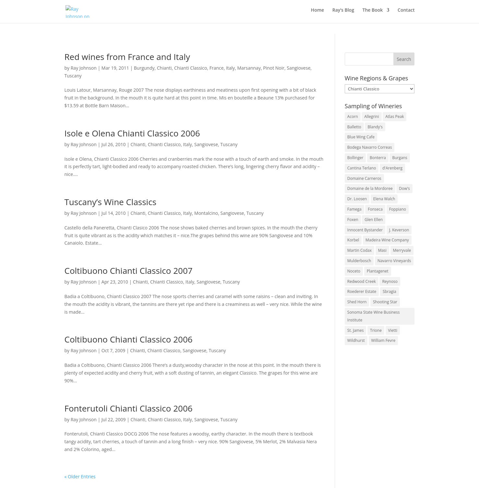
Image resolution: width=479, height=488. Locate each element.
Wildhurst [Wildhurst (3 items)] (356, 340)
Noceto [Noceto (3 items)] (353, 271)
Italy (230, 68)
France (217, 68)
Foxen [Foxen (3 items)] (352, 219)
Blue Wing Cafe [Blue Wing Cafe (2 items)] (361, 137)
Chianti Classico (190, 68)
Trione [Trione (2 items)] (376, 330)
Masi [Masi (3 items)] (382, 250)
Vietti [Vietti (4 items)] (393, 330)
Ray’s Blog (343, 13)
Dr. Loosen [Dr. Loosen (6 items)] (357, 199)
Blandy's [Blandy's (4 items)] (375, 127)
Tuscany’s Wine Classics (111, 202)
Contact (406, 13)
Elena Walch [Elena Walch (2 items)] (384, 199)
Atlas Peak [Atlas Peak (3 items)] (394, 116)
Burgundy (144, 68)
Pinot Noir (273, 68)
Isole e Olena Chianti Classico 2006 (132, 133)
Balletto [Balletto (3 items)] (354, 127)
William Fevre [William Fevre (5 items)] (383, 340)
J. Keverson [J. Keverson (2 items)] (399, 230)
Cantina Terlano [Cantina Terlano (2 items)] (361, 168)
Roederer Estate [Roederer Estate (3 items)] (361, 291)
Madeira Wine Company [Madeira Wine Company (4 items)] (387, 240)
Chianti (164, 68)
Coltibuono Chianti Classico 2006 (129, 339)
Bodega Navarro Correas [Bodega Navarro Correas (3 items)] (369, 147)
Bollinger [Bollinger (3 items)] (355, 157)
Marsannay (249, 68)
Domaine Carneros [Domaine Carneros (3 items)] (364, 178)
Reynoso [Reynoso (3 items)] (390, 281)
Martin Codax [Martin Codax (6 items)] (359, 250)
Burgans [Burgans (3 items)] (399, 157)
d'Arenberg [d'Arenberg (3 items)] (392, 168)
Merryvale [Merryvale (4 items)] (402, 250)
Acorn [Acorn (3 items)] (352, 116)
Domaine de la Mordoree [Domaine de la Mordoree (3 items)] (370, 188)
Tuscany (73, 76)
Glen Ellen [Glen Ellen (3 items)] (374, 219)
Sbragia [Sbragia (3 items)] (389, 291)
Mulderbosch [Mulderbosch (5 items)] (359, 260)
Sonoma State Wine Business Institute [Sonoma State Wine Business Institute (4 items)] (373, 316)
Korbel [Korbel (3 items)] (353, 240)
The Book (373, 13)
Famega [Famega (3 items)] (354, 209)
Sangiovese (298, 68)
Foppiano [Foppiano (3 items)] (397, 209)
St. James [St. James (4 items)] (355, 330)
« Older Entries (80, 476)
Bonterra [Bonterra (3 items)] (378, 157)
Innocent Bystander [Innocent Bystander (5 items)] (365, 230)
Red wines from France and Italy (127, 57)
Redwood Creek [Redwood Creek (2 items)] (361, 281)
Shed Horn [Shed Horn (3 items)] (356, 302)
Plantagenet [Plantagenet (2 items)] (378, 271)
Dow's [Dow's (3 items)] (404, 188)
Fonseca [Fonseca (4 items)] (375, 209)
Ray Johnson (84, 68)
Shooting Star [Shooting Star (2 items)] (385, 302)
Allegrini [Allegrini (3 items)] (371, 116)
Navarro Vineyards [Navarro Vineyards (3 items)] (394, 260)
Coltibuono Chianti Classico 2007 (129, 270)
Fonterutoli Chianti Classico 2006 (129, 408)
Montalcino (206, 213)
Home (317, 13)
